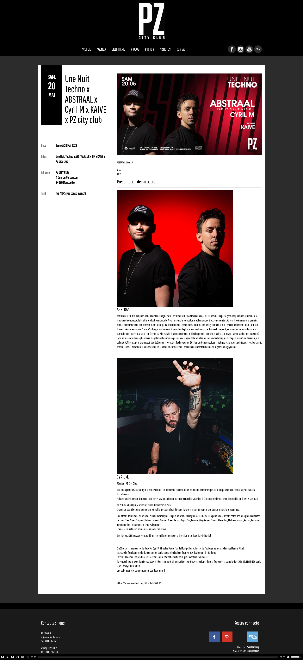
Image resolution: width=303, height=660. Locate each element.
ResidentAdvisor (258, 49)
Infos (43, 157)
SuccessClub (253, 651)
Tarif (43, 193)
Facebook (232, 49)
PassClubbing (253, 647)
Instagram (240, 49)
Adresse (45, 172)
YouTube (249, 49)
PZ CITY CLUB (151, 21)
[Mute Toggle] (288, 657)
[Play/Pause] (7, 657)
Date (43, 145)
